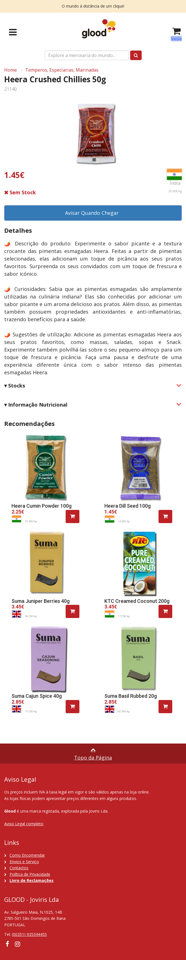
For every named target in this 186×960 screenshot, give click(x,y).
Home (10, 70)
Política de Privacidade (30, 874)
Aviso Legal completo (23, 823)
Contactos (19, 867)
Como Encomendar (27, 855)
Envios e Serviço (24, 861)
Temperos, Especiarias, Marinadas (61, 70)
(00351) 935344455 (29, 934)
